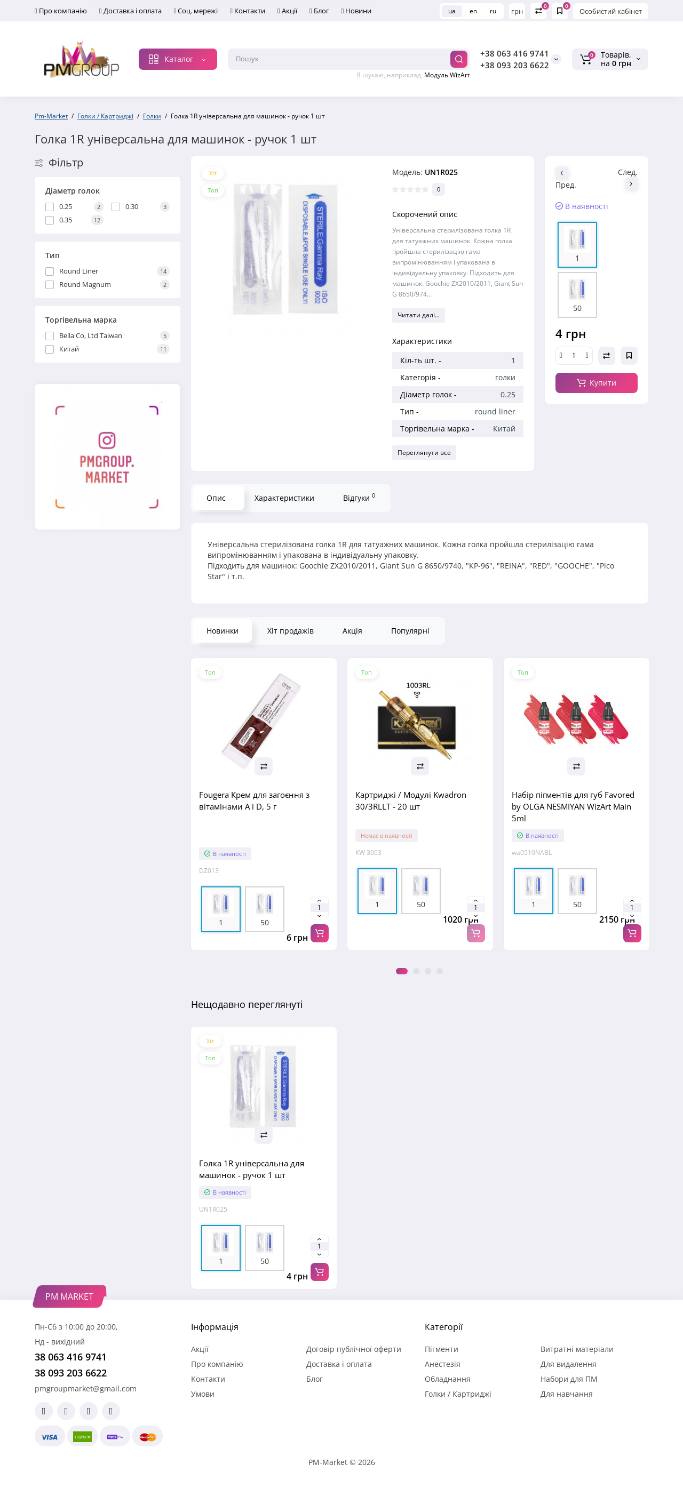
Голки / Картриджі (458, 1394)
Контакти (247, 10)
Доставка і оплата (130, 10)
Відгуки (359, 497)
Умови (203, 1394)
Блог (319, 10)
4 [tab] (439, 971)
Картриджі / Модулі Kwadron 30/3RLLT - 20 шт (410, 800)
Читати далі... (419, 314)
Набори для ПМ (569, 1379)
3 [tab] (428, 971)
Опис (216, 498)
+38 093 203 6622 (514, 65)
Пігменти (441, 1349)
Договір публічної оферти (353, 1349)
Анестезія (442, 1364)
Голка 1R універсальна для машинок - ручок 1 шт (251, 1169)
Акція (352, 631)
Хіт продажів (290, 631)
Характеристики (284, 498)
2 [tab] (416, 971)
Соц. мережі (196, 10)
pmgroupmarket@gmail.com (86, 1388)
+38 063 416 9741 (514, 53)
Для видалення (569, 1364)
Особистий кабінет (610, 11)
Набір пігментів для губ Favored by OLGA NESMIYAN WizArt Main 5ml (573, 806)
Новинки (223, 631)
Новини (357, 10)
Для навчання (567, 1394)
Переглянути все (424, 452)
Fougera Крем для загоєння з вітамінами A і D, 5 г (254, 800)
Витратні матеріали (577, 1349)
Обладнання (448, 1379)
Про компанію (61, 10)
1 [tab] (402, 971)
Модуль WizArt (447, 74)
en (473, 10)
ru (493, 10)
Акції (287, 10)
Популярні (410, 631)
